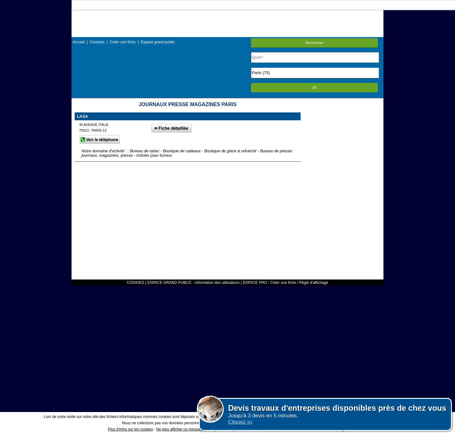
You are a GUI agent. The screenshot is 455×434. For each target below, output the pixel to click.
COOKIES (135, 282)
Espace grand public (158, 42)
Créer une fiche (123, 42)
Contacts (97, 42)
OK (314, 88)
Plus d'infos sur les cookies (130, 429)
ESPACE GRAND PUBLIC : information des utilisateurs (193, 282)
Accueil (78, 42)
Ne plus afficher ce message (180, 429)
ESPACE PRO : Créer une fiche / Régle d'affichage (285, 282)
